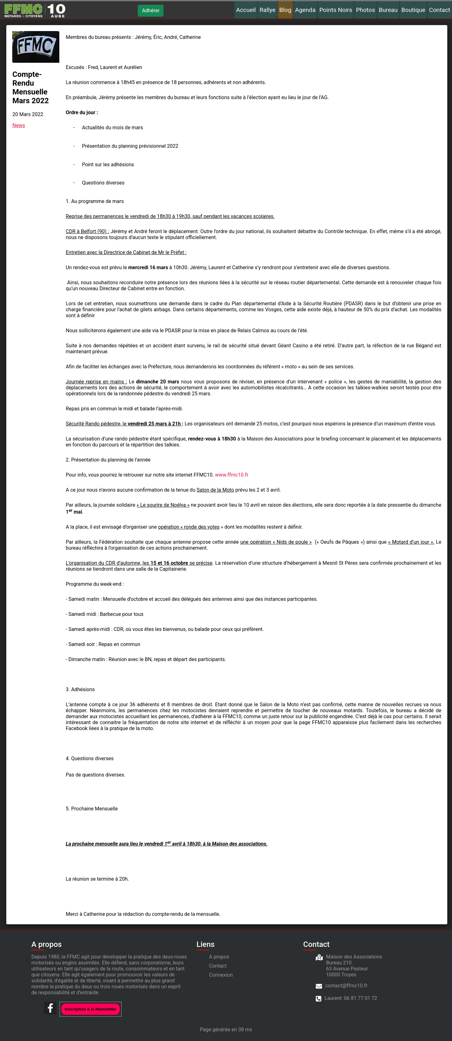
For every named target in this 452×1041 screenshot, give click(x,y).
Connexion (221, 975)
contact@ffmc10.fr (346, 986)
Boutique (413, 9)
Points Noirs (335, 9)
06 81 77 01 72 (360, 998)
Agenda (305, 9)
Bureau (388, 9)
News (19, 126)
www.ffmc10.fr (232, 475)
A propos (219, 957)
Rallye (268, 9)
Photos (365, 9)
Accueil (246, 9)
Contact (439, 9)
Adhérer (150, 10)
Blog (285, 9)
